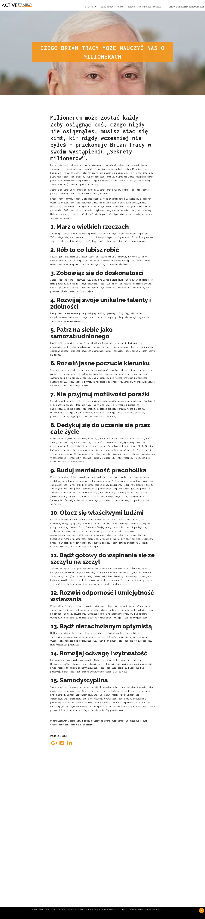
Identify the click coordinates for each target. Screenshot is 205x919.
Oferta (89, 7)
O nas (120, 7)
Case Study (107, 7)
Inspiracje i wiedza (150, 7)
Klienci (131, 7)
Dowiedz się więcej (153, 909)
